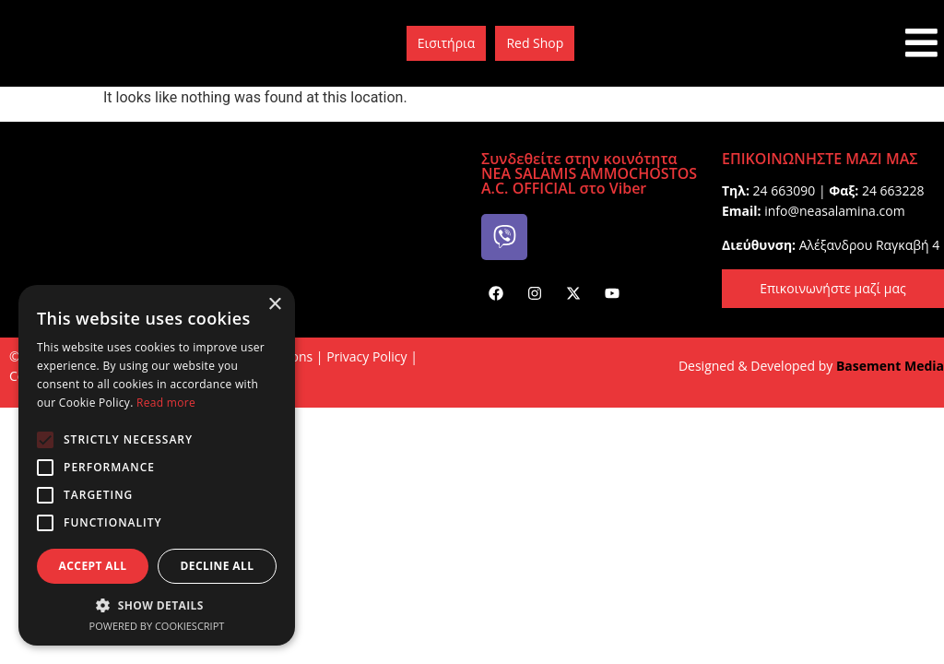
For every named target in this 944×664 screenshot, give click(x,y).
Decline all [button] (217, 566)
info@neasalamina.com (834, 210)
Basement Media (890, 365)
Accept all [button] (93, 566)
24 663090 (784, 190)
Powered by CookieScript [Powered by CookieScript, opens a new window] (157, 626)
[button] (157, 605)
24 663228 (893, 190)
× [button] (274, 305)
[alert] (156, 465)
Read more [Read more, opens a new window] (165, 402)
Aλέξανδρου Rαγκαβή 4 (869, 245)
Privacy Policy (366, 356)
